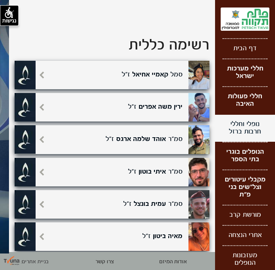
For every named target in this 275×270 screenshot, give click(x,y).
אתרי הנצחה (245, 235)
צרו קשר (105, 261)
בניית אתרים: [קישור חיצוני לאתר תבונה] (26, 261)
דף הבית (245, 48)
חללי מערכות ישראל (245, 73)
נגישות (9, 15)
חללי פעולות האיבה (245, 100)
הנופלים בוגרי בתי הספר (245, 156)
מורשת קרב (245, 215)
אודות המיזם (173, 261)
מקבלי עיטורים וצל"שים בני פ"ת (245, 187)
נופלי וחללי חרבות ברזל (245, 128)
